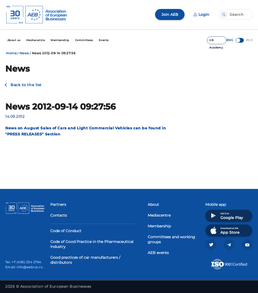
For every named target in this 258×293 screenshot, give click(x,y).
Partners (58, 204)
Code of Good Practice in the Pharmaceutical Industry (91, 244)
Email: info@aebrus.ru (24, 267)
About (153, 204)
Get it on (226, 215)
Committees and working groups (171, 239)
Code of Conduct (65, 230)
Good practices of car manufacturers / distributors (85, 260)
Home (11, 53)
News (24, 53)
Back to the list (26, 84)
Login (201, 14)
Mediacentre (159, 215)
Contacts (58, 215)
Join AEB (169, 14)
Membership (159, 226)
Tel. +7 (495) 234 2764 (23, 262)
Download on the (224, 230)
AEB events (158, 252)
